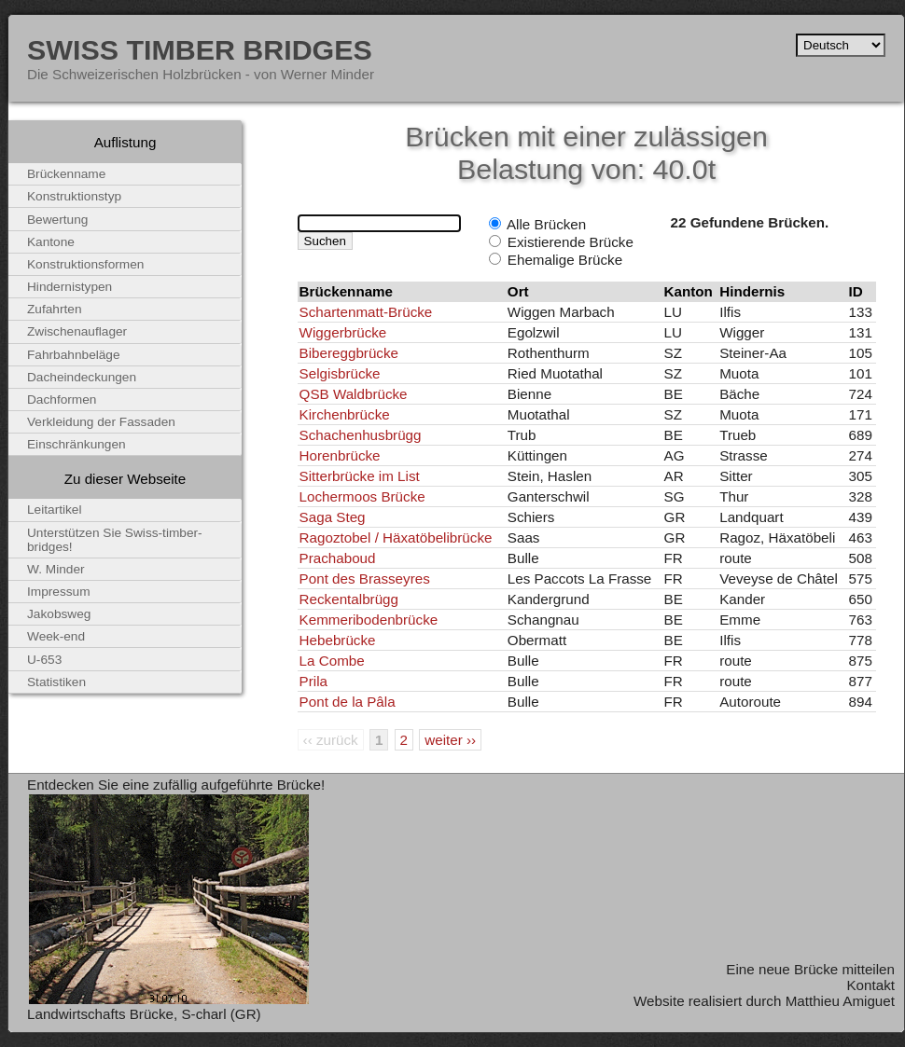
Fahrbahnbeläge (73, 355)
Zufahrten (54, 309)
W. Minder (56, 569)
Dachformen (61, 399)
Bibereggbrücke (348, 353)
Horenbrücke (340, 455)
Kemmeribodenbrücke (369, 619)
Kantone (51, 242)
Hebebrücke (337, 640)
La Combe (332, 660)
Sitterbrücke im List (359, 476)
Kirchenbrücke (344, 414)
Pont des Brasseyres (364, 578)
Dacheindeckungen (81, 377)
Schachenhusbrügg (360, 435)
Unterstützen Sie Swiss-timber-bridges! (114, 540)
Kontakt (870, 985)
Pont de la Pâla (347, 701)
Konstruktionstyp (74, 196)
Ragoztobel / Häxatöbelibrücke (396, 537)
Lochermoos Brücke (362, 496)
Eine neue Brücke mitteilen (810, 969)
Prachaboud (337, 558)
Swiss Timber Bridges (199, 49)
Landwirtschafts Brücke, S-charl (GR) (144, 1014)
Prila (313, 681)
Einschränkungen (76, 444)
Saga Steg (332, 517)
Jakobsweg (58, 614)
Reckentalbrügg (348, 599)
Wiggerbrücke (343, 332)
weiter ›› (450, 740)
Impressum (58, 592)
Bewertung (57, 220)
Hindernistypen (69, 287)
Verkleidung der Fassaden (101, 422)
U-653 (44, 660)
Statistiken (56, 682)
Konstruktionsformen (85, 264)
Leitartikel (54, 510)
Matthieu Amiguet (840, 1001)
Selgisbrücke (340, 373)
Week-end (56, 636)
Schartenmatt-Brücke (366, 312)
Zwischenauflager (77, 331)
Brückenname (66, 174)
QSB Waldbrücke (353, 394)
